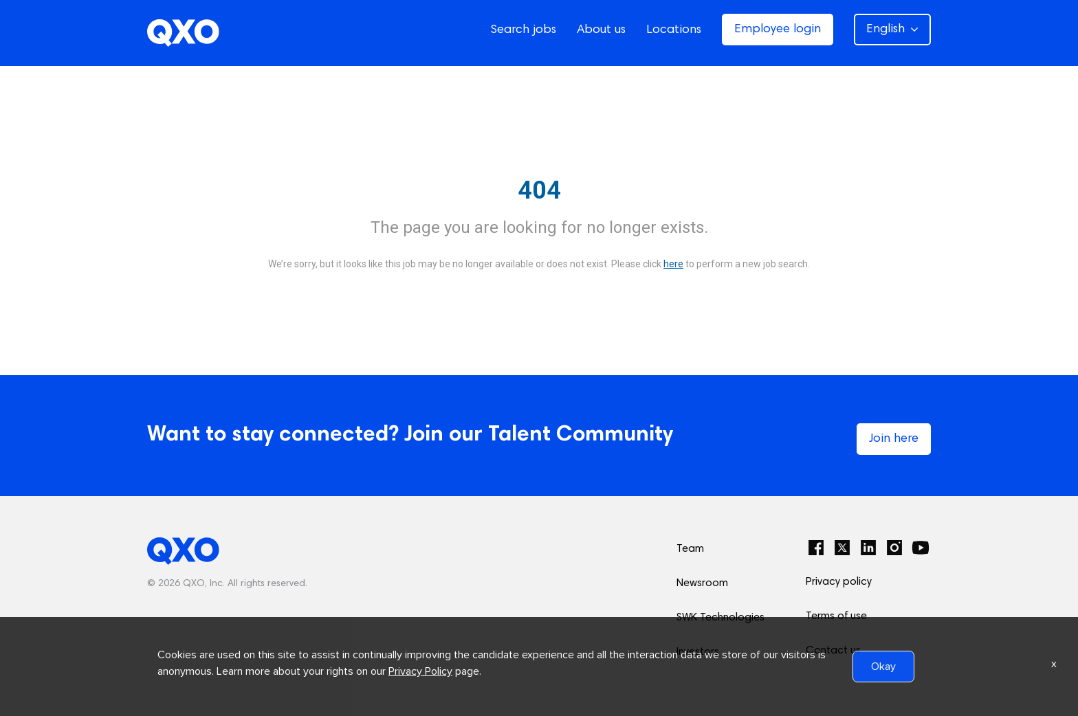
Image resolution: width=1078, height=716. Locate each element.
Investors (697, 652)
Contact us (833, 650)
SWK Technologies (720, 617)
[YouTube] (920, 547)
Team (690, 549)
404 (539, 190)
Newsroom (702, 583)
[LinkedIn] (868, 547)
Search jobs (523, 30)
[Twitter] (842, 547)
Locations (673, 30)
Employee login (777, 29)
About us (601, 30)
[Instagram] (894, 547)
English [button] (892, 29)
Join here (893, 439)
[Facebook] (816, 547)
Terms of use (836, 616)
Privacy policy (839, 582)
